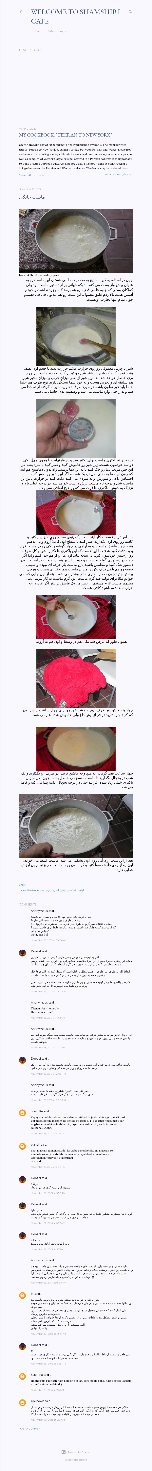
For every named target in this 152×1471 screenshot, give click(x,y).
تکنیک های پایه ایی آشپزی (64, 890)
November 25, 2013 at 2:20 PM (48, 1100)
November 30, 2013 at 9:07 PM (48, 1419)
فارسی (61, 31)
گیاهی (81, 890)
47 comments (36, 175)
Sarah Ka (37, 1111)
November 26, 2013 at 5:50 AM (48, 1193)
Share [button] (22, 175)
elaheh (35, 1144)
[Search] (130, 11)
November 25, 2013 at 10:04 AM (49, 940)
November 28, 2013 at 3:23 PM (48, 1363)
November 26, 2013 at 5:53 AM (48, 1249)
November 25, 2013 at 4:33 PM (48, 1133)
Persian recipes (35, 890)
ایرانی (48, 890)
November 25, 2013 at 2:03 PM (48, 1073)
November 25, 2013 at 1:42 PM (48, 1047)
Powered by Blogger (76, 1452)
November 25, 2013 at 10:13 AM (48, 991)
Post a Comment (30, 1428)
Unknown (37, 1401)
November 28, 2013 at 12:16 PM (48, 1333)
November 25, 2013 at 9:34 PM (48, 1166)
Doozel (36, 951)
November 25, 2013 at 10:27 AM (48, 1017)
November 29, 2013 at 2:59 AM (48, 1389)
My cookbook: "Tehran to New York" (65, 135)
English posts (43, 31)
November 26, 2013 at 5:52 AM (48, 1222)
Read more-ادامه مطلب (119, 174)
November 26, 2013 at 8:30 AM (48, 1282)
